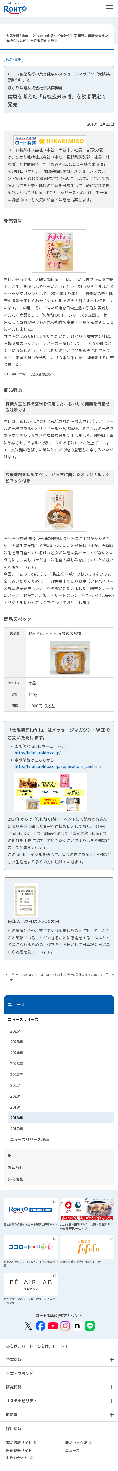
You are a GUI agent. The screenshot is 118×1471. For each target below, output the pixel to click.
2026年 (16, 1031)
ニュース (16, 1004)
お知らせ (15, 1167)
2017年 (16, 1129)
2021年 (16, 1085)
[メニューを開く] (109, 8)
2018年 (16, 1118)
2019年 (16, 1107)
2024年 (16, 1053)
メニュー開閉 (111, 1359)
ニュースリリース (23, 1019)
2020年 (16, 1096)
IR (10, 1155)
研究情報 (15, 1179)
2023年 (16, 1063)
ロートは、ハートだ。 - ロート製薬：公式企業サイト (15, 8)
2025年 (16, 1042)
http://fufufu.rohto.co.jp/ (38, 752)
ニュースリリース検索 (29, 1139)
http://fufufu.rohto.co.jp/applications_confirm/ (58, 766)
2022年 (16, 1074)
